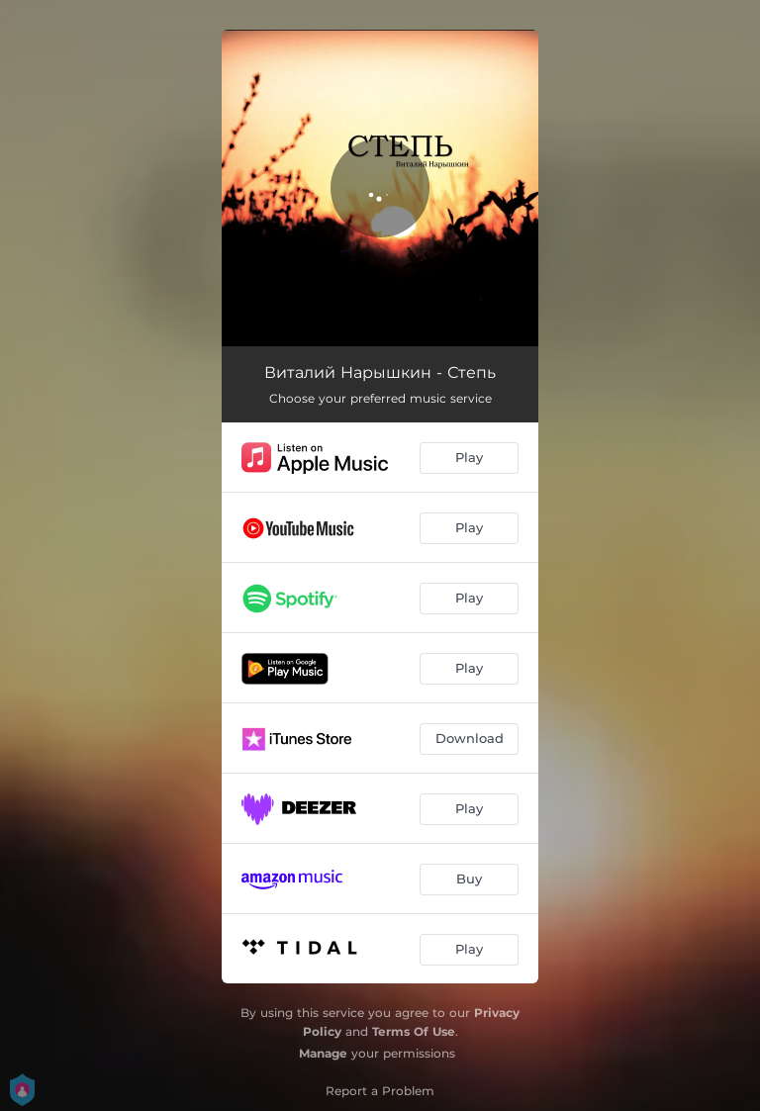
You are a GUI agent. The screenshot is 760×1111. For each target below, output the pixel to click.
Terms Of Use (413, 1031)
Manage (323, 1053)
